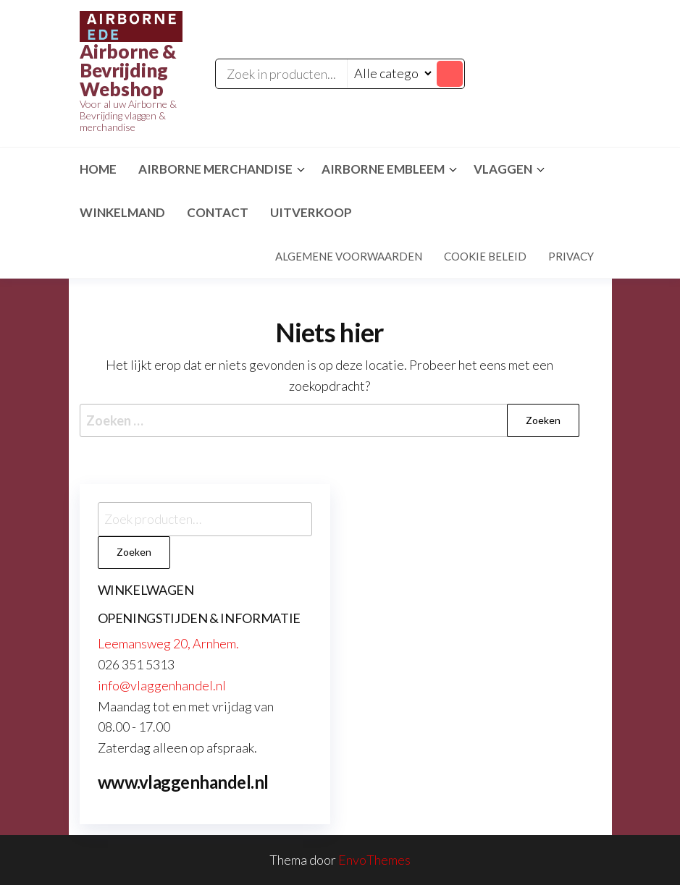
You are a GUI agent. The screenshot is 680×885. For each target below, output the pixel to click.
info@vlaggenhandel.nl (162, 685)
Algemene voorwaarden (348, 256)
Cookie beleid (485, 256)
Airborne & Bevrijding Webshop (128, 70)
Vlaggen (503, 169)
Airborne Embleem (383, 169)
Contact (217, 212)
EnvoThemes (374, 860)
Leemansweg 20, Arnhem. (168, 643)
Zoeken (134, 552)
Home (98, 169)
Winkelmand (122, 212)
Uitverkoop (311, 212)
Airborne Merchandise (215, 169)
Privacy (571, 256)
